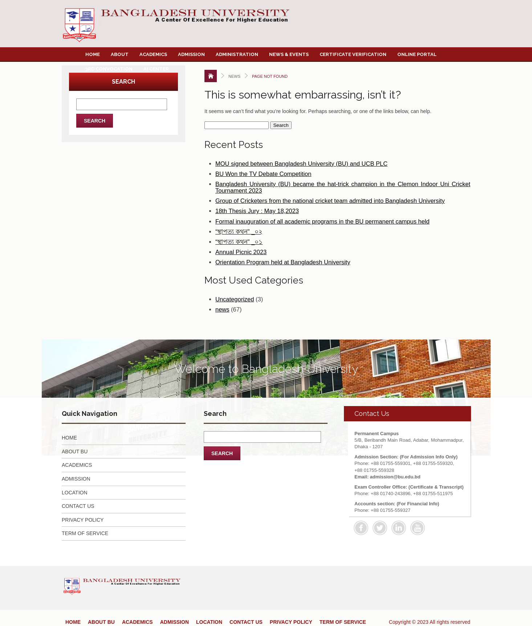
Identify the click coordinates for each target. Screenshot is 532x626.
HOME (69, 438)
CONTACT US (78, 506)
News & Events (289, 54)
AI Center (156, 69)
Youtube (417, 527)
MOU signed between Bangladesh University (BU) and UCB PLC (301, 163)
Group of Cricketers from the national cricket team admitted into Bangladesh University (330, 200)
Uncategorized (234, 299)
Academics (153, 54)
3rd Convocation (109, 69)
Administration (237, 54)
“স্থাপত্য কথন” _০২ (239, 231)
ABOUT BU (75, 451)
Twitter (379, 527)
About (120, 54)
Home (92, 54)
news (222, 309)
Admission (191, 54)
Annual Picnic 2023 (241, 252)
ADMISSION (76, 479)
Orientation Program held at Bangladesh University (282, 262)
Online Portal (416, 54)
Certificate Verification (353, 54)
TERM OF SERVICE (85, 533)
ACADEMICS (77, 465)
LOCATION (75, 492)
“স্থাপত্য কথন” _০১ (239, 241)
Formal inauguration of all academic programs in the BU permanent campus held (322, 221)
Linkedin (398, 527)
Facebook (360, 527)
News (234, 76)
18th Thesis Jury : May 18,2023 (257, 211)
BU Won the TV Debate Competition (263, 173)
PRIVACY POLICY (82, 520)
